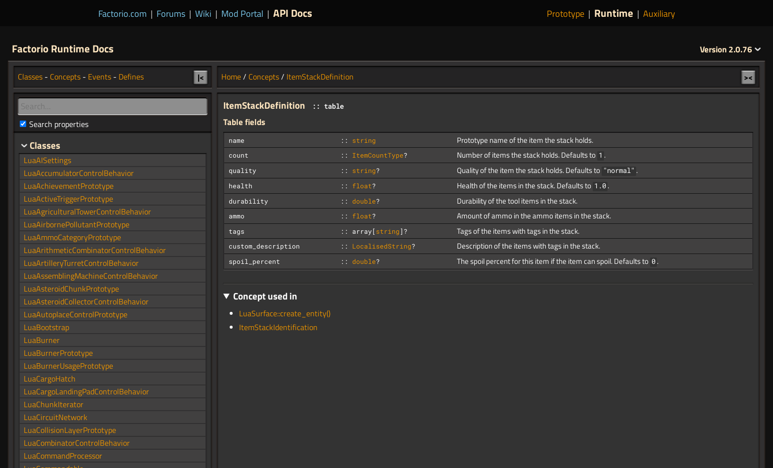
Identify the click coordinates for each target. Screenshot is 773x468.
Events (99, 77)
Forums (171, 13)
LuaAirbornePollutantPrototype (76, 224)
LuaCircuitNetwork (55, 417)
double (364, 201)
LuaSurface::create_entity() (284, 313)
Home (231, 77)
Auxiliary (659, 13)
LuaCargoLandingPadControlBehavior (86, 391)
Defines (131, 77)
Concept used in (265, 295)
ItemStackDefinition (320, 77)
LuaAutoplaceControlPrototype (75, 314)
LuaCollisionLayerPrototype (70, 430)
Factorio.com (122, 13)
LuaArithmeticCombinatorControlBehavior (95, 250)
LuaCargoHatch (50, 378)
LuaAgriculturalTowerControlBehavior (87, 211)
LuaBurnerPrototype (58, 353)
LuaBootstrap (46, 327)
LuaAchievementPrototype (69, 186)
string (364, 140)
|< (201, 77)
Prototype (565, 13)
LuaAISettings (47, 160)
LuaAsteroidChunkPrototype (71, 289)
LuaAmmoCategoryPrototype (72, 237)
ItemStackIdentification (278, 327)
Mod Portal (242, 13)
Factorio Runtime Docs (63, 48)
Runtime (613, 13)
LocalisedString (381, 246)
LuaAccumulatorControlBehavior (79, 173)
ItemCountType (378, 155)
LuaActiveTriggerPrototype (68, 199)
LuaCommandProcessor (63, 456)
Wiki (203, 13)
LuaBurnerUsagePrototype (68, 366)
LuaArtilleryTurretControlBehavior (81, 263)
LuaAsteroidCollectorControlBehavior (86, 301)
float (362, 185)
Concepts (263, 77)
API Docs (292, 13)
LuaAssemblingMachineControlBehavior (91, 276)
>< (748, 77)
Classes (30, 77)
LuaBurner (42, 340)
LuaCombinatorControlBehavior (77, 443)
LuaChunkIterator (53, 404)
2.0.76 (730, 49)
